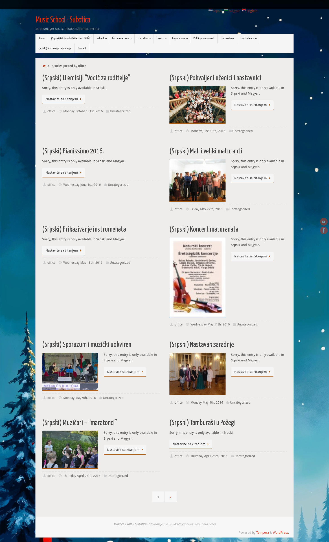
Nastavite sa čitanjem (64, 99)
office (51, 111)
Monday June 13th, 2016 (208, 131)
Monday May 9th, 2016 (79, 398)
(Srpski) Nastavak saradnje (201, 344)
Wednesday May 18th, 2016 (83, 263)
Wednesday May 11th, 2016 (210, 324)
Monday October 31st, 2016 (83, 111)
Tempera (262, 533)
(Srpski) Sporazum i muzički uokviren (86, 344)
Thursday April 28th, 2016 (81, 476)
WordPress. (281, 533)
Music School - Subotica (62, 20)
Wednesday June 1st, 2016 (82, 185)
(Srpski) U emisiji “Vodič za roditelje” (86, 78)
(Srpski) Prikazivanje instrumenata (84, 229)
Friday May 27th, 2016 (206, 209)
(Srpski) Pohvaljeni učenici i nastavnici (215, 78)
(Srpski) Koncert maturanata (203, 229)
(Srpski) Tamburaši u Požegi (202, 423)
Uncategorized (120, 111)
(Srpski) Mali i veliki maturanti (205, 151)
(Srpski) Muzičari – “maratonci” (79, 423)
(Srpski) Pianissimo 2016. (73, 151)
